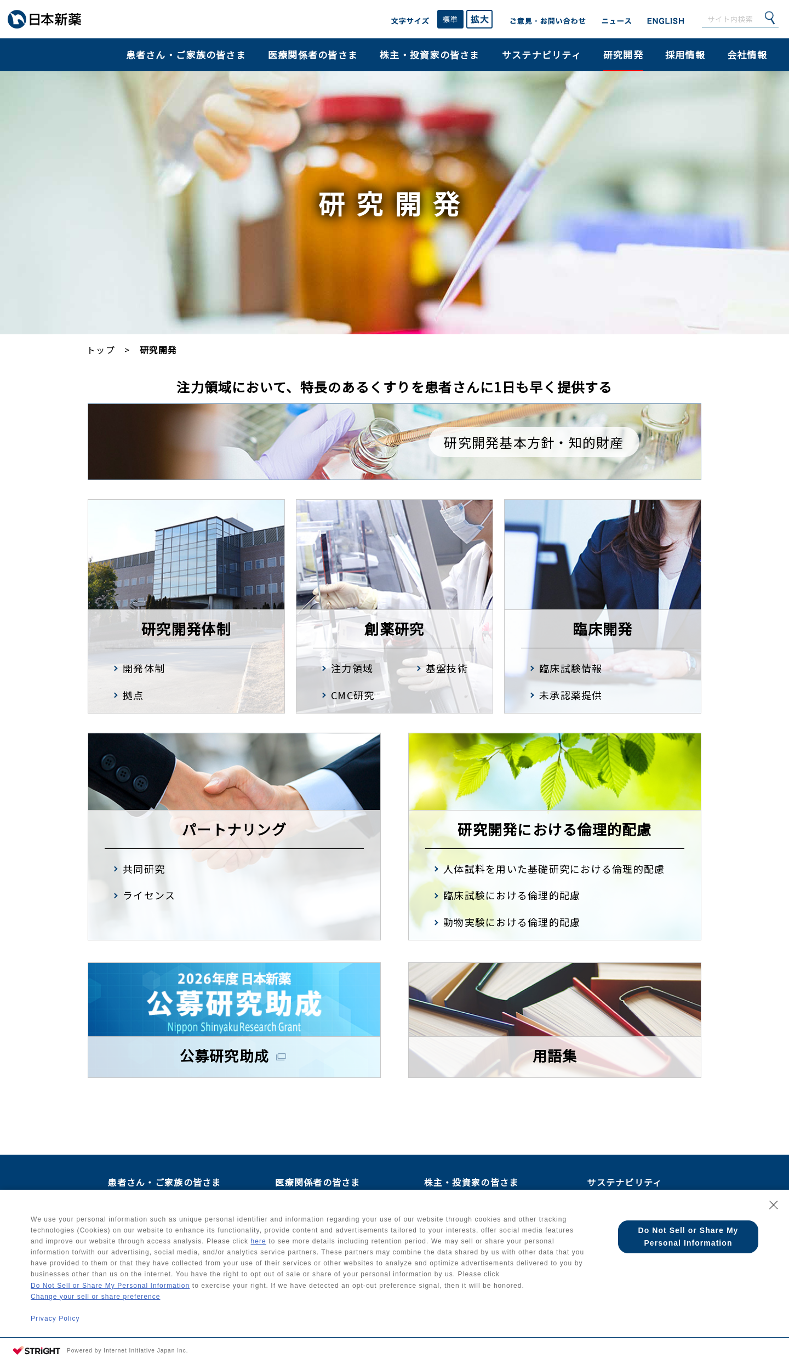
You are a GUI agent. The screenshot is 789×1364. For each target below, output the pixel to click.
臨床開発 (602, 628)
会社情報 (747, 54)
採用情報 (685, 54)
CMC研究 (352, 695)
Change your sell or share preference (97, 1293)
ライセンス (149, 895)
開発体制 (144, 668)
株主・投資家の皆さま (430, 54)
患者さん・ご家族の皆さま (186, 54)
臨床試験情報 (571, 668)
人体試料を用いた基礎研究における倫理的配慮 (554, 868)
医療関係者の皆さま (313, 54)
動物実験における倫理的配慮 (511, 922)
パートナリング (234, 829)
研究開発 (623, 54)
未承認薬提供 (571, 695)
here (297, 1231)
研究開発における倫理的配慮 (554, 829)
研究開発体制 (186, 628)
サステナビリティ (541, 54)
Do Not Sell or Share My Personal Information (113, 1281)
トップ (101, 349)
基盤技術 (447, 668)
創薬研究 (394, 628)
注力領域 (352, 668)
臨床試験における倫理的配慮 (511, 895)
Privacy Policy (56, 1317)
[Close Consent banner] (774, 1192)
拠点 (133, 695)
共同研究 (144, 868)
